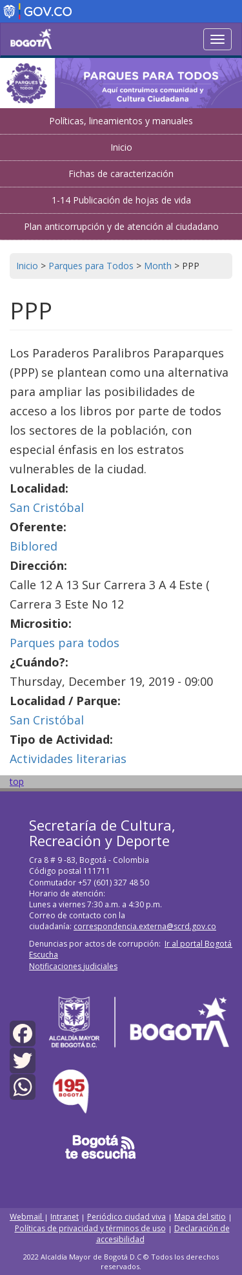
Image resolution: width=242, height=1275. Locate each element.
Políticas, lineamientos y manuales (121, 121)
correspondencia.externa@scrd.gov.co (145, 926)
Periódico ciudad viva (126, 1216)
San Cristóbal (47, 507)
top (17, 781)
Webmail (27, 1216)
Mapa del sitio (200, 1216)
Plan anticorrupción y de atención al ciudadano (121, 226)
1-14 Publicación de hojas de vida (121, 200)
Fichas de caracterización (121, 173)
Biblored (33, 546)
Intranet (64, 1216)
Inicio (121, 147)
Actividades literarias (68, 758)
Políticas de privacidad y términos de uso (90, 1228)
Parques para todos (64, 642)
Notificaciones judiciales (73, 966)
